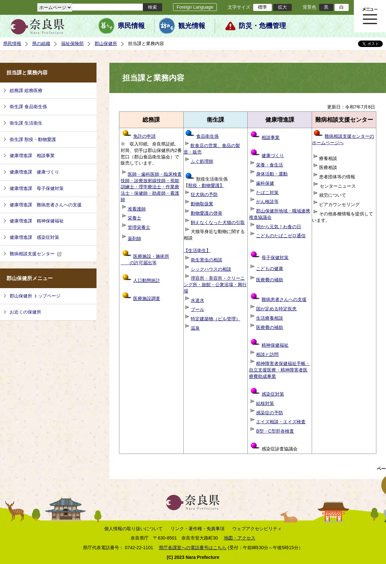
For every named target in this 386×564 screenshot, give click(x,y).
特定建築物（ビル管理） (215, 318)
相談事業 (271, 137)
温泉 (195, 328)
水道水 (197, 300)
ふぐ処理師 (202, 161)
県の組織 (41, 43)
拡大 (282, 7)
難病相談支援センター (36, 253)
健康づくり (273, 155)
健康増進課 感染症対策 (34, 237)
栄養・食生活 (269, 164)
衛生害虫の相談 (206, 259)
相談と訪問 (267, 354)
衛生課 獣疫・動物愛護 (33, 139)
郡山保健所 (106, 43)
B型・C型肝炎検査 (275, 431)
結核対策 (265, 403)
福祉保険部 (72, 43)
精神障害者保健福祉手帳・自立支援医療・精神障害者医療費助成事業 (279, 370)
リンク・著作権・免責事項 (197, 528)
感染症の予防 (269, 412)
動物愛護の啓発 (206, 213)
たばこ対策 (267, 192)
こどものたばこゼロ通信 (281, 235)
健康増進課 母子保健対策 (37, 188)
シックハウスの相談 (211, 269)
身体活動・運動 (272, 173)
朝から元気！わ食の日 (278, 226)
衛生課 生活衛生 (26, 123)
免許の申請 (139, 136)
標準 (262, 7)
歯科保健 (265, 183)
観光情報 (191, 26)
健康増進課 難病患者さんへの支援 (46, 204)
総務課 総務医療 (26, 90)
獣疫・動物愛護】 (206, 185)
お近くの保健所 (25, 312)
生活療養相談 (269, 318)
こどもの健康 (269, 268)
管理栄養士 (139, 227)
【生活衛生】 (197, 250)
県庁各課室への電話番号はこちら (192, 547)
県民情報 (131, 26)
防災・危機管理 (262, 26)
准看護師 (137, 209)
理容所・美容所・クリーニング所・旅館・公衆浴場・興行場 (215, 284)
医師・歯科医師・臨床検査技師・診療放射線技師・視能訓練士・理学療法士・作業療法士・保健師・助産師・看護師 (151, 187)
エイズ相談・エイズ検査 (281, 421)
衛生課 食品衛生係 (28, 106)
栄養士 (134, 218)
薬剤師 (134, 238)
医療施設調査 (146, 298)
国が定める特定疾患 (276, 308)
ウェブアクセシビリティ (257, 528)
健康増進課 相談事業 (32, 155)
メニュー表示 (370, 16)
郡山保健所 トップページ (35, 295)
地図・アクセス (239, 537)
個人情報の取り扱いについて (133, 528)
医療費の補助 (269, 279)
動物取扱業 (202, 203)
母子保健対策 (275, 257)
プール (197, 309)
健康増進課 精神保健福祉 (37, 220)
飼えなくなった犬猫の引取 (218, 222)
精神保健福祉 (270, 345)
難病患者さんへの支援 (279, 299)
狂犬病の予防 (204, 194)
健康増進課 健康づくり (34, 171)
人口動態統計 (146, 280)
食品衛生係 (202, 136)
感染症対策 (267, 394)
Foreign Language (195, 7)
